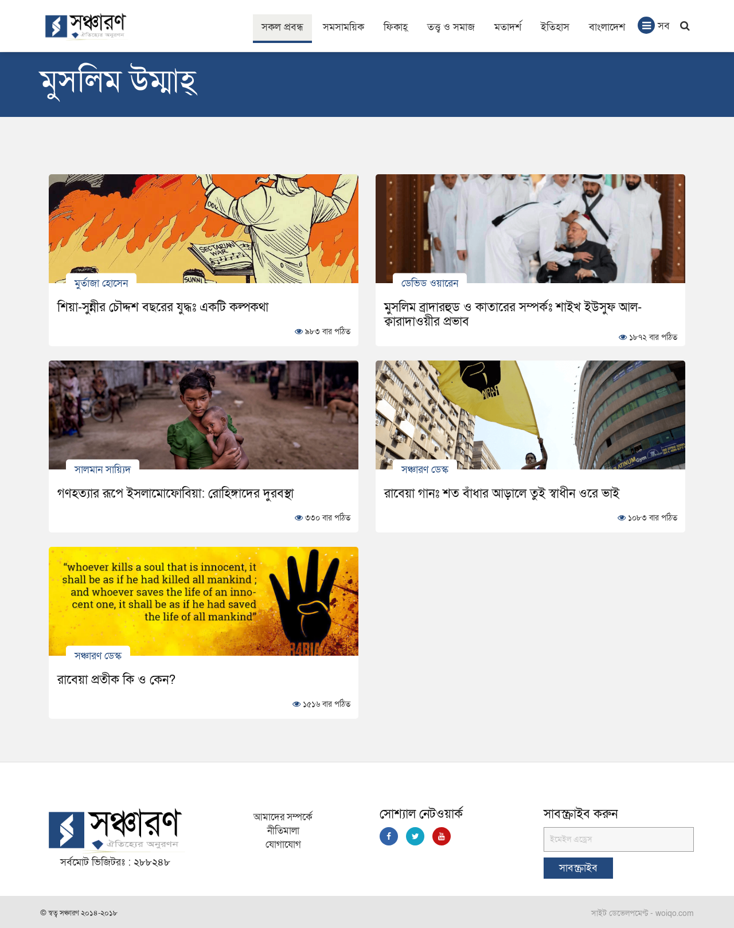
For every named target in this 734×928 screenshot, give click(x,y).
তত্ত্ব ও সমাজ (451, 27)
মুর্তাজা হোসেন (101, 282)
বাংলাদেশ (607, 27)
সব (654, 25)
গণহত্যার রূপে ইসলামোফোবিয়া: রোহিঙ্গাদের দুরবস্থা (175, 493)
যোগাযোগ (283, 844)
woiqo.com (674, 913)
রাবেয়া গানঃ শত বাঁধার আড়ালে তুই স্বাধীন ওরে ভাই (501, 493)
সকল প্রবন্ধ (282, 27)
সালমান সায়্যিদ (103, 469)
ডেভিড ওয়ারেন (429, 282)
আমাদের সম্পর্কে (283, 817)
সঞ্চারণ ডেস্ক (424, 469)
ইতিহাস (555, 27)
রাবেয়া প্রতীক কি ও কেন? (116, 679)
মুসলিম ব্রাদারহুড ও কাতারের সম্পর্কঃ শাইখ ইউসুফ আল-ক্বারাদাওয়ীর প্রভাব (513, 314)
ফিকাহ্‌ (396, 27)
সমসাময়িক (343, 27)
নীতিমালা (283, 830)
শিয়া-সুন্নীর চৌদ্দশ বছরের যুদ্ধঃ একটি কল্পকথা (162, 307)
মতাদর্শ (507, 27)
